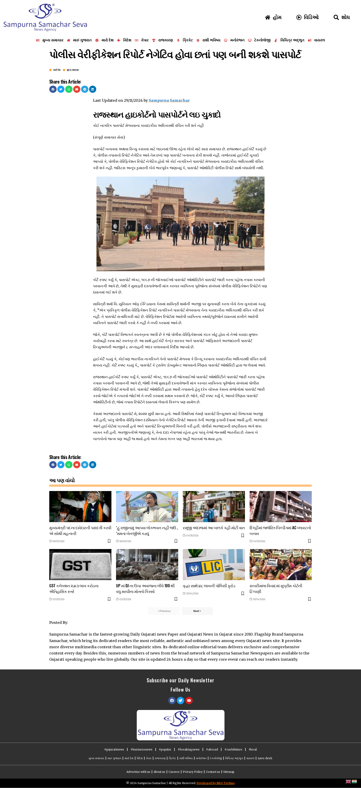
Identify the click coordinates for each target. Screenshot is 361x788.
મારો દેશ (57, 70)
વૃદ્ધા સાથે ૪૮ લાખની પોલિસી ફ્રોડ (209, 585)
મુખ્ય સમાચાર (73, 70)
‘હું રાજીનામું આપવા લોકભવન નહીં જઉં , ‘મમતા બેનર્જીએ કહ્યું (147, 530)
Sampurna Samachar (169, 100)
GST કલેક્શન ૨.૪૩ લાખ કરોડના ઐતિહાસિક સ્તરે (73, 588)
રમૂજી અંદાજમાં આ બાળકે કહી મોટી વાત (214, 527)
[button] (53, 89)
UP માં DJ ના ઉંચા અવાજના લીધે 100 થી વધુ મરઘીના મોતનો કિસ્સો (145, 588)
